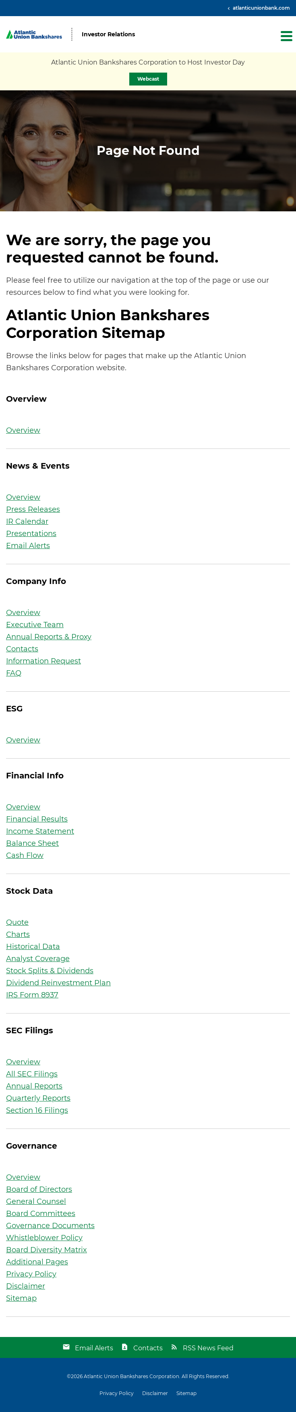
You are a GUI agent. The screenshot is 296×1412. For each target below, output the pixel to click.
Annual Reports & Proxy (48, 636)
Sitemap (21, 1298)
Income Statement (40, 831)
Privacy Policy (31, 1274)
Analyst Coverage (38, 958)
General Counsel (36, 1201)
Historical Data (33, 946)
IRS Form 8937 (32, 995)
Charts (18, 934)
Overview (23, 430)
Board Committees (40, 1213)
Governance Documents (50, 1225)
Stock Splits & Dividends (49, 970)
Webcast (148, 79)
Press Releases (33, 509)
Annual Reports (34, 1086)
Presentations (31, 533)
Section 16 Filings (37, 1110)
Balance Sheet (32, 843)
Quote (17, 922)
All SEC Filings (32, 1074)
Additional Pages (37, 1262)
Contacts (22, 648)
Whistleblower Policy (44, 1237)
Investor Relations (108, 34)
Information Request (43, 661)
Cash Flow (24, 855)
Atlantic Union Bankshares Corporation (131, 1376)
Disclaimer (25, 1286)
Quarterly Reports (38, 1098)
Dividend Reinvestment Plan (58, 982)
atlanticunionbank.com (261, 8)
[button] (286, 36)
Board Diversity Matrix (46, 1249)
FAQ (13, 673)
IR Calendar (27, 521)
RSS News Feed (208, 1348)
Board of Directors (39, 1189)
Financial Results (37, 819)
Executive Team (35, 624)
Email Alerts (28, 545)
